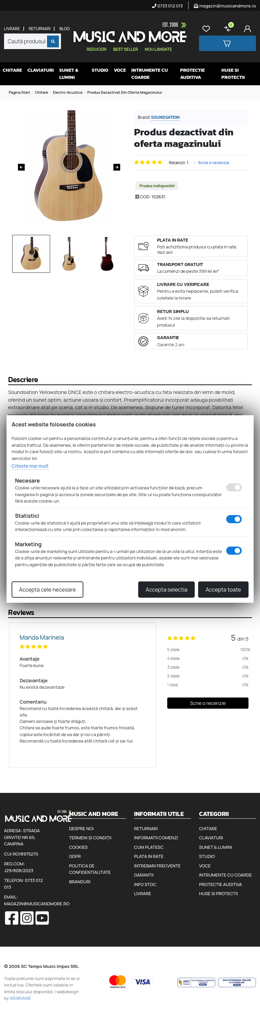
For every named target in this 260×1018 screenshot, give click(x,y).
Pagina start (19, 92)
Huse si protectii (233, 74)
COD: (145, 197)
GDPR (75, 856)
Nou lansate (158, 49)
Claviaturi (40, 70)
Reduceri (96, 49)
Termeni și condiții (90, 838)
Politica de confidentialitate (90, 869)
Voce (120, 70)
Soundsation (165, 117)
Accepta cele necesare (47, 589)
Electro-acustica (68, 92)
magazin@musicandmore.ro (225, 6)
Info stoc (145, 884)
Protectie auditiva (192, 74)
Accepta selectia (166, 589)
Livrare (12, 29)
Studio (100, 70)
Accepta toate (223, 589)
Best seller (125, 49)
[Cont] (249, 29)
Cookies (78, 847)
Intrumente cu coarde (149, 74)
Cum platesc (149, 847)
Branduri (79, 882)
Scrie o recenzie (213, 163)
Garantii (143, 875)
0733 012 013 (167, 6)
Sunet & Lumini (68, 74)
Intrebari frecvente (157, 866)
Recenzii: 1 (179, 162)
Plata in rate (149, 856)
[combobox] (32, 41)
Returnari (40, 29)
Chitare (12, 70)
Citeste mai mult (30, 466)
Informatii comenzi (156, 838)
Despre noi (81, 828)
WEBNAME (20, 998)
